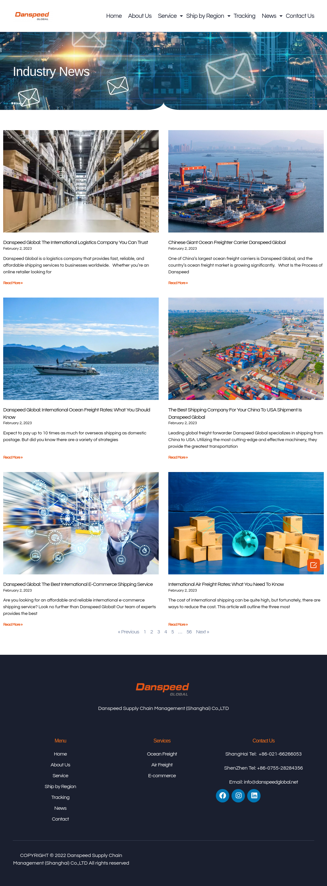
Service (169, 16)
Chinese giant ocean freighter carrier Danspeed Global (226, 242)
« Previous (128, 631)
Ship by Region (206, 16)
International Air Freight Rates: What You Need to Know (226, 584)
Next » (202, 631)
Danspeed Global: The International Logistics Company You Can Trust (75, 242)
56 (189, 631)
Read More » (12, 283)
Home (114, 16)
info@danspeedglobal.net (271, 782)
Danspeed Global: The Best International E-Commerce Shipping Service (78, 584)
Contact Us (300, 16)
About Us (139, 16)
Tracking (244, 16)
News (270, 16)
